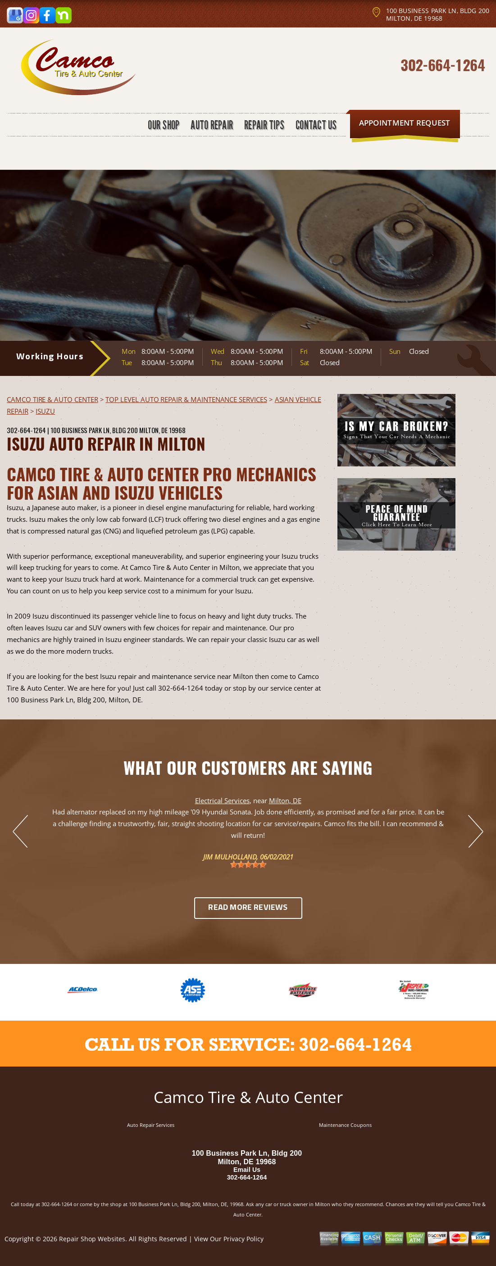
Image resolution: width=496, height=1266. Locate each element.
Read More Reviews (247, 908)
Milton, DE (285, 800)
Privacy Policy (243, 1238)
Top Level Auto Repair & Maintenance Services (186, 399)
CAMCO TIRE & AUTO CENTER (52, 399)
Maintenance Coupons (345, 1124)
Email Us (246, 1169)
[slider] (248, 864)
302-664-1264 (442, 64)
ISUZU (45, 411)
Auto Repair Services (150, 1124)
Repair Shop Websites (92, 1238)
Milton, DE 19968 (162, 430)
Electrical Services (222, 800)
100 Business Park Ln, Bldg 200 (94, 430)
